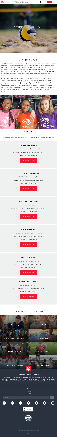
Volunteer (28, 389)
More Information (28, 160)
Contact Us (29, 391)
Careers (28, 393)
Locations (43, 2)
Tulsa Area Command (21, 2)
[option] (28, 28)
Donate (49, 2)
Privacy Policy (33, 432)
